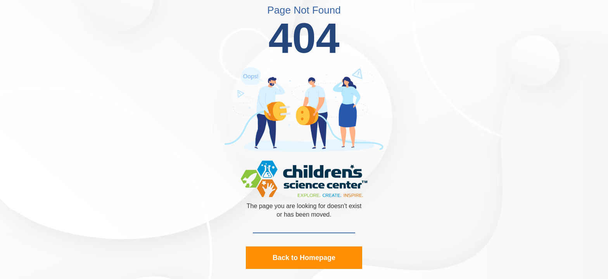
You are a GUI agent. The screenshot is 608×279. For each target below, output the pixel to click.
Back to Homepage (304, 258)
